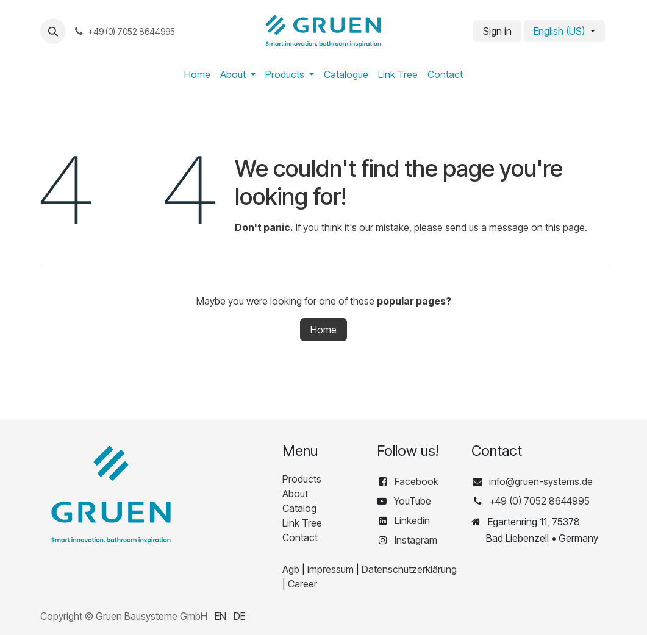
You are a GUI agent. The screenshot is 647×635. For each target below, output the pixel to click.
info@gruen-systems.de (541, 481)
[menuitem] (197, 74)
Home (323, 330)
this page (565, 227)
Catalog (299, 508)
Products (301, 479)
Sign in (497, 31)
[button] (53, 31)
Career (302, 584)
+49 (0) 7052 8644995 (539, 501)
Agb (290, 569)
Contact (300, 537)
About (295, 494)
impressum (330, 569)
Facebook (418, 481)
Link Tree (302, 523)
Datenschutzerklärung (409, 569)
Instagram (416, 540)
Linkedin (412, 520)
